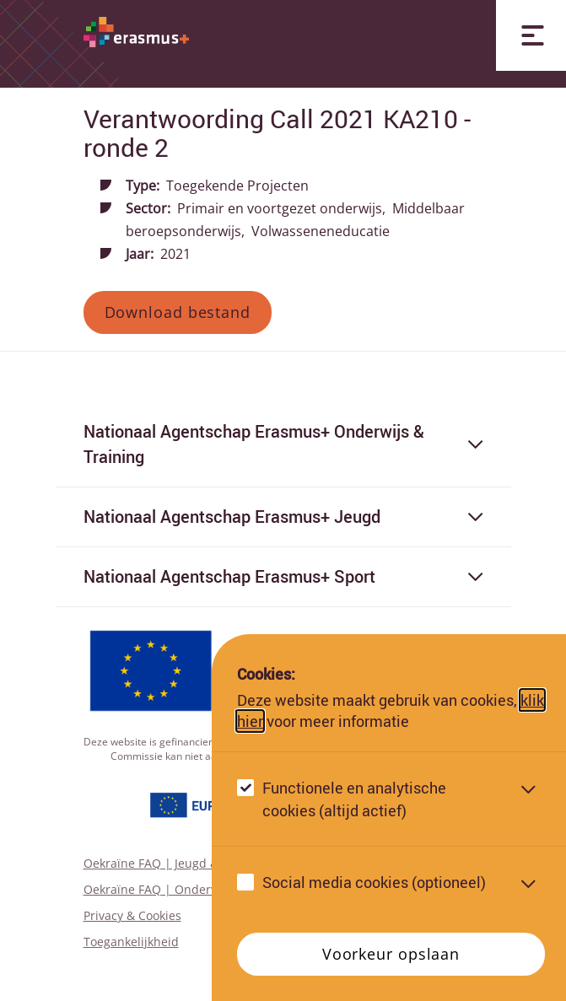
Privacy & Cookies (132, 915)
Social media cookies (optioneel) (374, 882)
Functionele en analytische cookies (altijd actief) (354, 799)
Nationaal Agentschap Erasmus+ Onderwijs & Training (283, 444)
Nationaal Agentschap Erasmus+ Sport (283, 576)
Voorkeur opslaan (391, 954)
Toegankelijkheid (131, 942)
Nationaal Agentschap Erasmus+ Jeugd (283, 516)
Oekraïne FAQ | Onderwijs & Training (189, 889)
